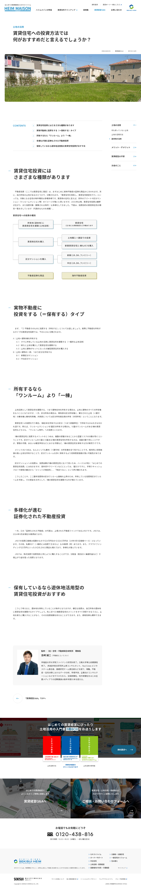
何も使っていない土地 (119, 130)
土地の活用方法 (117, 135)
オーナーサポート (96, 858)
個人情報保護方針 (72, 879)
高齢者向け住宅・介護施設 (99, 868)
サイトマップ (122, 868)
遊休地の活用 (116, 139)
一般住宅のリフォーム (119, 858)
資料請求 (95, 5)
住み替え (114, 861)
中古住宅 (93, 861)
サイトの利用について (58, 879)
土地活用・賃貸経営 (97, 864)
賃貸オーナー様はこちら (112, 5)
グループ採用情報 (121, 879)
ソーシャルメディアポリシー (88, 879)
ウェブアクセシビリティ (106, 879)
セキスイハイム (95, 854)
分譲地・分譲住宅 (117, 854)
